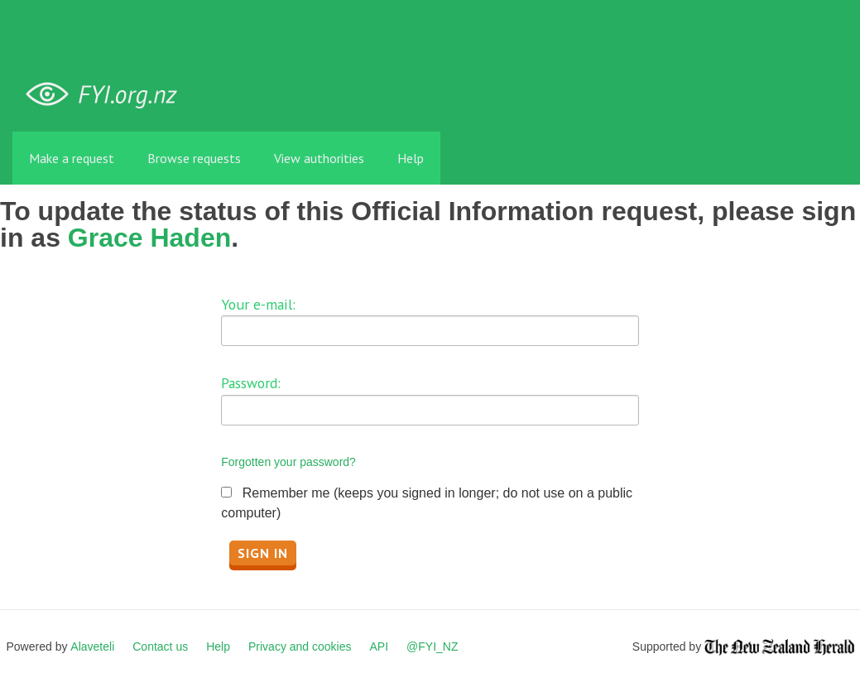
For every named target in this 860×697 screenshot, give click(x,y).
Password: (251, 382)
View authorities (319, 158)
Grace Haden (149, 237)
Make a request (71, 158)
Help (410, 158)
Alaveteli (92, 646)
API (379, 646)
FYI (107, 94)
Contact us (160, 646)
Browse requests (194, 158)
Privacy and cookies (300, 646)
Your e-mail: (258, 304)
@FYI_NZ (432, 646)
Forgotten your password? (288, 462)
